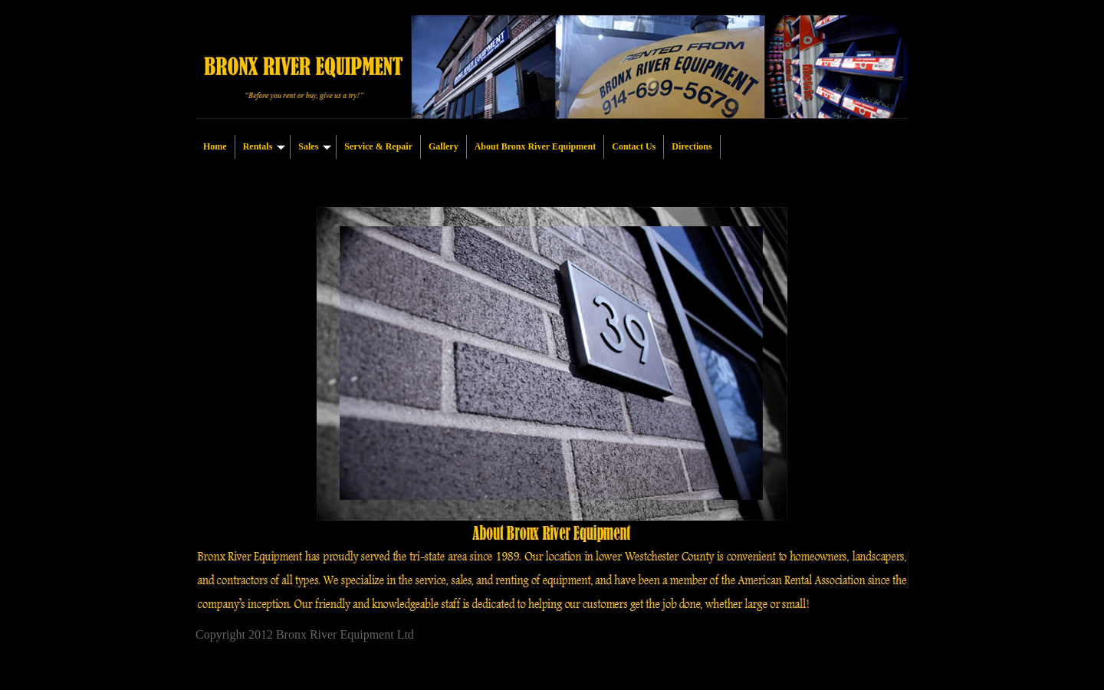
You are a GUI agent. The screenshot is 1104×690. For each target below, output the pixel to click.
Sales (314, 146)
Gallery (443, 146)
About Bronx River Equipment (535, 146)
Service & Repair (378, 146)
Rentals (264, 146)
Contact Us (634, 146)
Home (215, 146)
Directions (691, 146)
